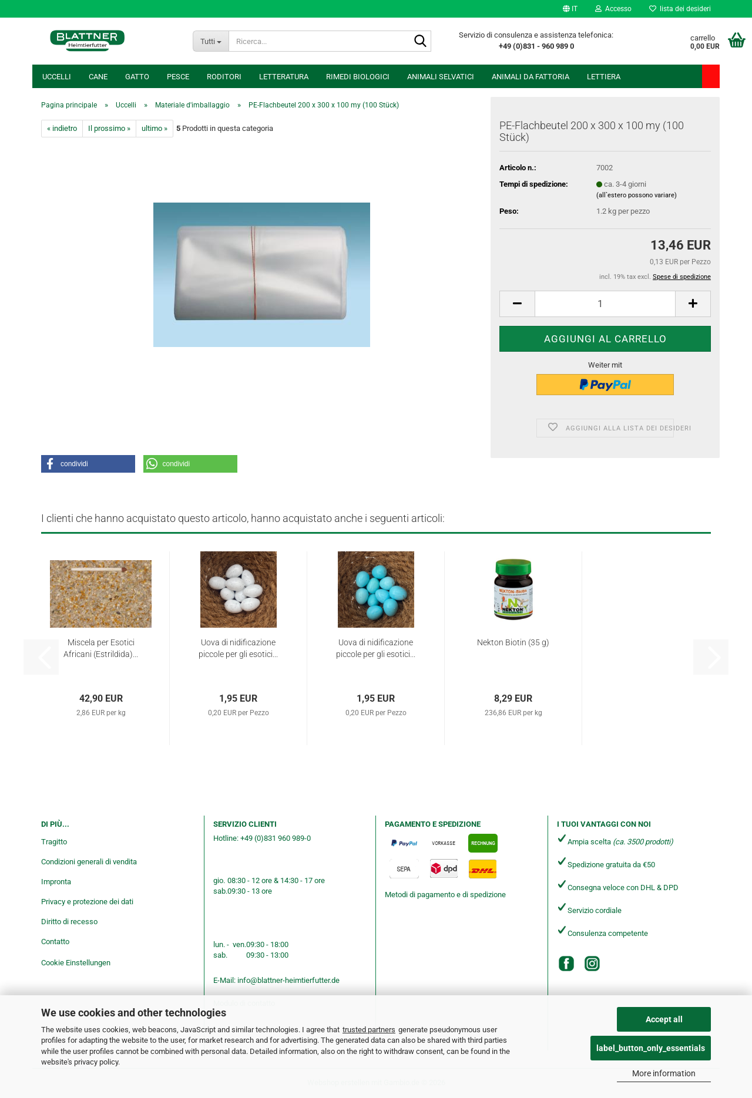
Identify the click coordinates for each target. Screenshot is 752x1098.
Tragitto (54, 841)
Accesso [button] (613, 9)
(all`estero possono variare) (636, 195)
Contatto (55, 941)
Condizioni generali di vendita (89, 861)
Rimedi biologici (358, 76)
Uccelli (56, 76)
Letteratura (283, 76)
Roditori (224, 76)
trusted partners (369, 1029)
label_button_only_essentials (650, 1048)
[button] (570, 9)
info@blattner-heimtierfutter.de (288, 980)
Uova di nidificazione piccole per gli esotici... (238, 648)
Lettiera (603, 76)
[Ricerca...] (211, 41)
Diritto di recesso (69, 921)
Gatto (137, 76)
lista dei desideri (680, 9)
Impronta (56, 881)
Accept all (664, 1019)
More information (664, 1073)
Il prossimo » (109, 128)
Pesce (178, 76)
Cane (98, 76)
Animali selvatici (440, 76)
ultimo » (154, 128)
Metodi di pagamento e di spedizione (445, 894)
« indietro (62, 128)
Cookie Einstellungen (75, 962)
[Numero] (605, 304)
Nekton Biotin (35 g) (513, 642)
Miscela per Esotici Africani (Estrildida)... (100, 648)
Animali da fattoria (530, 76)
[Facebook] (566, 963)
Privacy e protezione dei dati (87, 901)
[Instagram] (592, 963)
